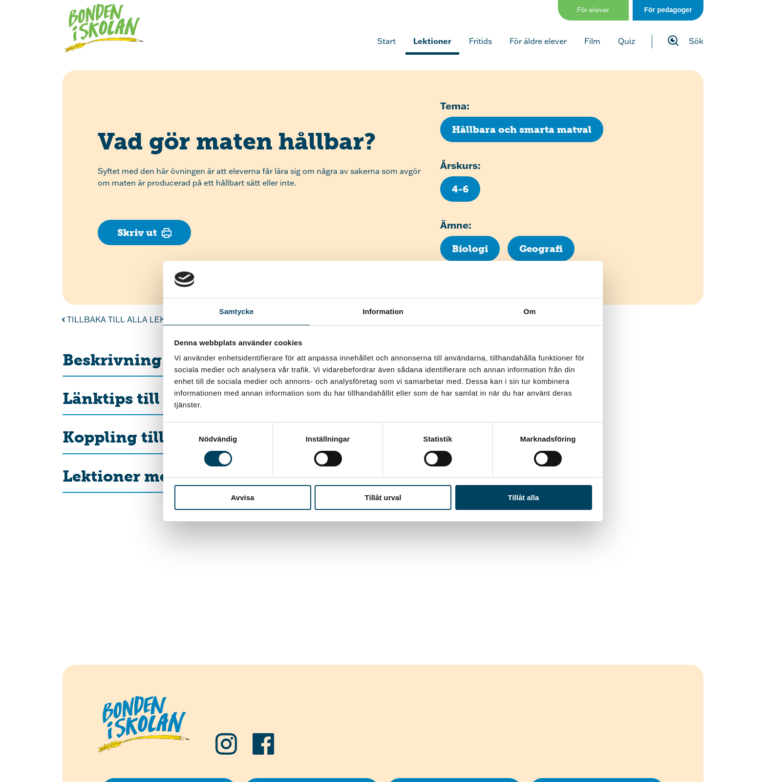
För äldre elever (538, 41)
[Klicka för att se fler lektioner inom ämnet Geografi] (541, 248)
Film (592, 41)
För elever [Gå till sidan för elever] (593, 9)
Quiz (626, 41)
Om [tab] (529, 311)
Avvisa (243, 497)
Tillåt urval (383, 497)
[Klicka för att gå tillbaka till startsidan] (104, 28)
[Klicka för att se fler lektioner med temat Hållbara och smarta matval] (521, 129)
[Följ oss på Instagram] (226, 744)
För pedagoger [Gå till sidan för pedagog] (668, 10)
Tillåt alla (523, 497)
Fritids (480, 41)
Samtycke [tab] (236, 311)
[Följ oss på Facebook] (263, 744)
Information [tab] (383, 311)
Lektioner (432, 41)
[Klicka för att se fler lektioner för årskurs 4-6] (460, 189)
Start (386, 41)
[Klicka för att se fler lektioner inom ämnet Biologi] (470, 248)
